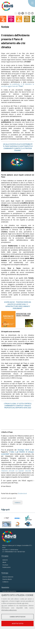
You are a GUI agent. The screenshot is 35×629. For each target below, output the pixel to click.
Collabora (5, 582)
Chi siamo (4, 556)
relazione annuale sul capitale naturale (16, 471)
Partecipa (4, 573)
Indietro (17, 502)
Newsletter (5, 587)
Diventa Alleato (7, 579)
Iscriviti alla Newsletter (9, 591)
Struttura (5, 565)
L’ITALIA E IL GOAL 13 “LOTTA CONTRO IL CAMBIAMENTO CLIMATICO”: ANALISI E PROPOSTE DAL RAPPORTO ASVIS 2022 (17, 406)
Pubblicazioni (6, 567)
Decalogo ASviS (23, 450)
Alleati (4, 562)
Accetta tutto (17, 623)
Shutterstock (22, 493)
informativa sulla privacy (9, 610)
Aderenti (5, 560)
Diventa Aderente (7, 577)
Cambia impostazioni (17, 617)
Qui (2, 605)
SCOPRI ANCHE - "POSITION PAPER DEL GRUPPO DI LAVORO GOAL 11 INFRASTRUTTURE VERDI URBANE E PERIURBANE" (17, 305)
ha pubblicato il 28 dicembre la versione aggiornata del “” (17, 85)
